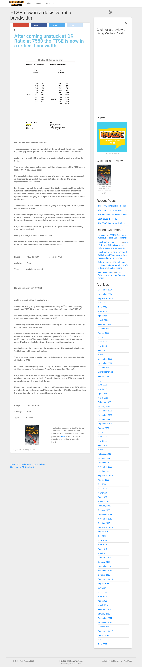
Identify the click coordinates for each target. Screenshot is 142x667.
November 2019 (105, 519)
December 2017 (105, 618)
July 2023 (102, 337)
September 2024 (105, 298)
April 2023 (102, 350)
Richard (32, 449)
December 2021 (105, 411)
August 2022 (103, 376)
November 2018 (105, 570)
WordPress (128, 661)
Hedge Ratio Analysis (70, 661)
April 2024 (102, 316)
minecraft (102, 235)
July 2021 (102, 432)
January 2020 (104, 510)
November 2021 (105, 415)
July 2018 (102, 588)
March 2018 (103, 605)
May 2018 (102, 596)
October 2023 (104, 329)
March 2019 (103, 553)
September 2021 (105, 424)
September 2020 (105, 475)
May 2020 (102, 493)
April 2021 (102, 445)
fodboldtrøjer (103, 262)
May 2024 (102, 311)
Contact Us (49, 3)
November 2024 (105, 294)
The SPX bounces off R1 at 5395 (112, 214)
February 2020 (104, 506)
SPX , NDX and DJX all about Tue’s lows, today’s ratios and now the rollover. (112, 255)
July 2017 (102, 639)
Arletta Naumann (105, 272)
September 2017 (105, 631)
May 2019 (102, 544)
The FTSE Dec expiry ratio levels (112, 210)
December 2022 (105, 359)
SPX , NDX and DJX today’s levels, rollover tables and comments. (113, 245)
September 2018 (105, 579)
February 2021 (104, 454)
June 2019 (102, 540)
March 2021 (103, 449)
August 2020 (103, 480)
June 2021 (102, 437)
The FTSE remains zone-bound (112, 206)
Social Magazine (114, 661)
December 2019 (105, 514)
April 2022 (102, 393)
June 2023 (102, 341)
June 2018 (102, 592)
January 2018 (104, 614)
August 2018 (103, 583)
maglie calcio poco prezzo (109, 242)
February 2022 (104, 402)
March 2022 (103, 398)
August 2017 (103, 635)
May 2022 (102, 389)
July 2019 (102, 536)
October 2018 (104, 575)
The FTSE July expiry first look (111, 223)
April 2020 (102, 497)
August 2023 (103, 333)
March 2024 (103, 320)
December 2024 (105, 290)
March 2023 (103, 354)
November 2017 (105, 622)
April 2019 (102, 549)
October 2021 (104, 419)
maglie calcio (104, 252)
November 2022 (105, 363)
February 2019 (104, 557)
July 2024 (102, 303)
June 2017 (102, 644)
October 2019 (104, 523)
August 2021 (103, 428)
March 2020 (103, 501)
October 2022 (104, 367)
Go (126, 23)
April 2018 (102, 601)
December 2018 (105, 566)
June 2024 (102, 307)
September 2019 (105, 527)
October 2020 (104, 471)
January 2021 (104, 458)
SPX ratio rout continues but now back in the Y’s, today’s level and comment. (113, 265)
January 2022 (104, 406)
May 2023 (102, 346)
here (63, 436)
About (29, 3)
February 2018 (104, 609)
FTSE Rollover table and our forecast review (111, 275)
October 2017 (104, 627)
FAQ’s (38, 3)
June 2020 (102, 488)
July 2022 (102, 380)
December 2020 (105, 462)
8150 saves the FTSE (107, 219)
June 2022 (102, 385)
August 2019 (103, 532)
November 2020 (105, 467)
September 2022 (105, 372)
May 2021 (102, 441)
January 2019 (104, 562)
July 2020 (102, 484)
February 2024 (104, 324)
